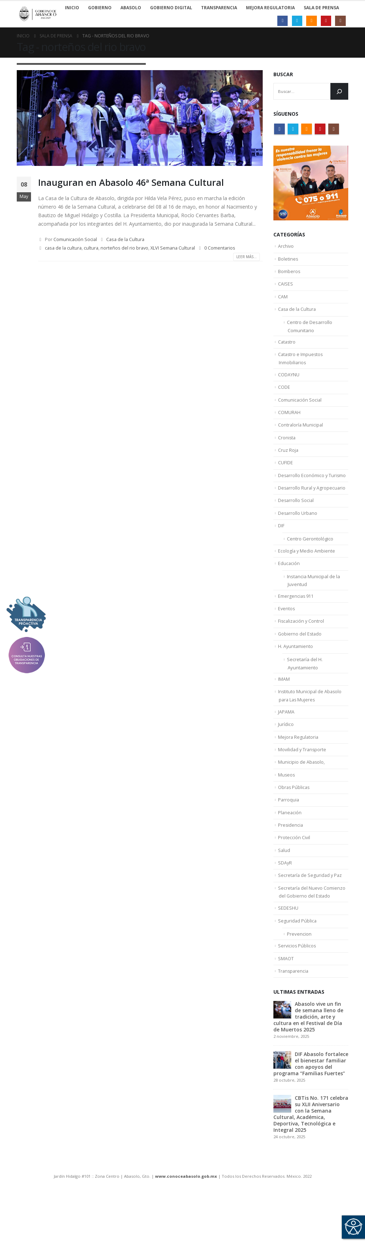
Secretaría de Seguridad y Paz (311, 934)
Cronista (287, 456)
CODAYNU (288, 387)
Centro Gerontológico (310, 566)
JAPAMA (286, 756)
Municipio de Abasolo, (301, 810)
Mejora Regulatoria (298, 783)
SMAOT (286, 1025)
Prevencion (299, 998)
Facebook (279, 129)
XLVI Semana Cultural (172, 248)
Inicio (72, 8)
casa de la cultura (63, 248)
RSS (306, 129)
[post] (282, 1077)
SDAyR (285, 920)
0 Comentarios (219, 248)
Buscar (283, 74)
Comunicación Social (75, 239)
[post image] (140, 118)
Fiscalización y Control (301, 656)
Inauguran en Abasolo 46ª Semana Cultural (131, 182)
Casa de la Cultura (125, 239)
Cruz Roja (288, 469)
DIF (281, 552)
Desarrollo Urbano (298, 538)
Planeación (290, 865)
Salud (284, 907)
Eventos (286, 642)
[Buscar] (339, 91)
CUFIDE (285, 483)
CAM (283, 301)
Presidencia (291, 879)
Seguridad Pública (297, 984)
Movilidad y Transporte (303, 797)
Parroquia (289, 851)
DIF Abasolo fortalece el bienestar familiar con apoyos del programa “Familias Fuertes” (310, 1132)
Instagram (333, 129)
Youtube (320, 129)
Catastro (287, 351)
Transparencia (294, 1038)
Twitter (293, 129)
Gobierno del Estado (300, 670)
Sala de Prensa (321, 8)
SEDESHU (288, 970)
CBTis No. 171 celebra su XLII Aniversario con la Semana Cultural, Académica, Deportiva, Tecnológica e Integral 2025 (310, 1181)
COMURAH (289, 428)
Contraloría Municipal (301, 442)
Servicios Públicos (297, 1011)
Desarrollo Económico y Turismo (312, 497)
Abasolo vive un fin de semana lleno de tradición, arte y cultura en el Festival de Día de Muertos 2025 (308, 1084)
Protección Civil (294, 893)
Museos (286, 824)
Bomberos (289, 274)
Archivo (286, 247)
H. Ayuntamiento (296, 684)
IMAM (284, 720)
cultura (91, 248)
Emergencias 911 (296, 629)
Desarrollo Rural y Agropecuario (312, 511)
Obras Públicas (294, 838)
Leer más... (246, 256)
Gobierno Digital (171, 8)
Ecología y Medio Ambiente (307, 579)
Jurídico (286, 769)
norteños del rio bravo (124, 248)
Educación (289, 593)
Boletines (288, 260)
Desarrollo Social (296, 524)
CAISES (285, 288)
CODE (284, 401)
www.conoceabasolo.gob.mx (186, 1244)
